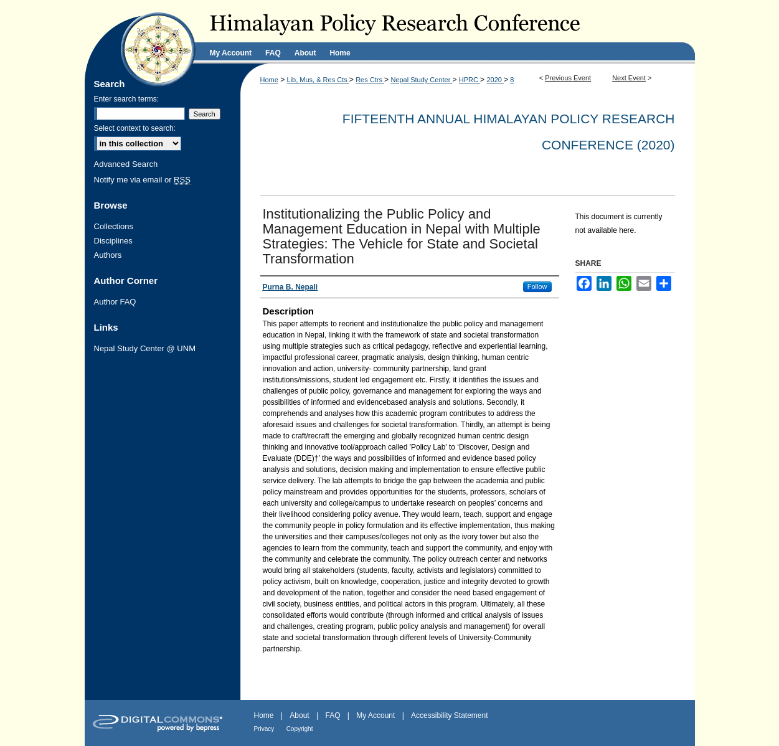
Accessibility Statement (449, 715)
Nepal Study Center (421, 79)
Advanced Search (126, 164)
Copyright (299, 728)
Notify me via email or (142, 179)
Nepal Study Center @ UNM (145, 348)
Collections (114, 226)
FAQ (332, 715)
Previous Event (568, 78)
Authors (108, 255)
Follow (537, 286)
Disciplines (113, 240)
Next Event (629, 78)
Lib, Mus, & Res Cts (318, 79)
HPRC (469, 79)
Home (269, 79)
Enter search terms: (126, 99)
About (299, 715)
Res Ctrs (370, 79)
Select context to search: (135, 128)
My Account (375, 715)
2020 (495, 79)
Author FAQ (115, 301)
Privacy (264, 728)
